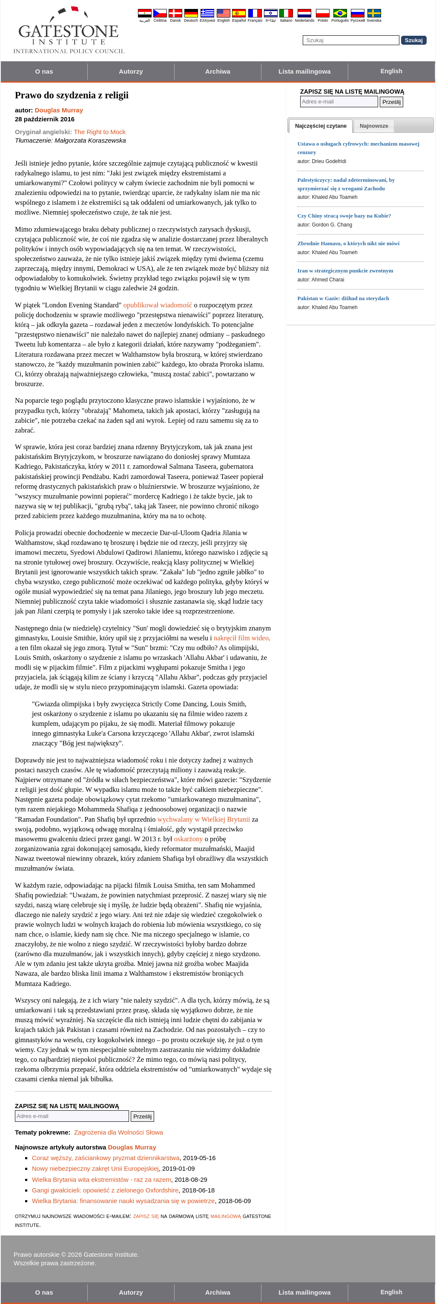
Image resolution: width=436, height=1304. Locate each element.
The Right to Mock (100, 131)
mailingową (225, 1215)
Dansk (175, 20)
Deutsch (191, 20)
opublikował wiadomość (157, 305)
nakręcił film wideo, (242, 638)
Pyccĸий (357, 20)
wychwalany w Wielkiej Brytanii (204, 819)
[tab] (321, 126)
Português (340, 20)
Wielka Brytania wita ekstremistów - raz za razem (101, 1179)
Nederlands (304, 20)
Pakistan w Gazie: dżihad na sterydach (343, 298)
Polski (323, 20)
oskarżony (188, 839)
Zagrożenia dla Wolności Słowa (118, 1132)
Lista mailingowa (304, 71)
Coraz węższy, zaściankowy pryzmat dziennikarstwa (106, 1157)
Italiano (286, 20)
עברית (271, 20)
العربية (144, 20)
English (223, 20)
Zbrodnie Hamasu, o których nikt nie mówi (348, 243)
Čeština (160, 20)
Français (255, 20)
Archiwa (217, 71)
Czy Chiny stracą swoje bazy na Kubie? (344, 215)
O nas (44, 71)
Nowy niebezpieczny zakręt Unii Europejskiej (95, 1168)
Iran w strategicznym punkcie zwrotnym (345, 270)
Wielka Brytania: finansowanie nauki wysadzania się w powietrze (123, 1200)
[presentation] (321, 126)
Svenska (374, 20)
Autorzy (131, 71)
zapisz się (146, 1215)
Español (239, 20)
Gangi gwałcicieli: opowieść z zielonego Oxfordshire (105, 1190)
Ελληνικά (207, 20)
